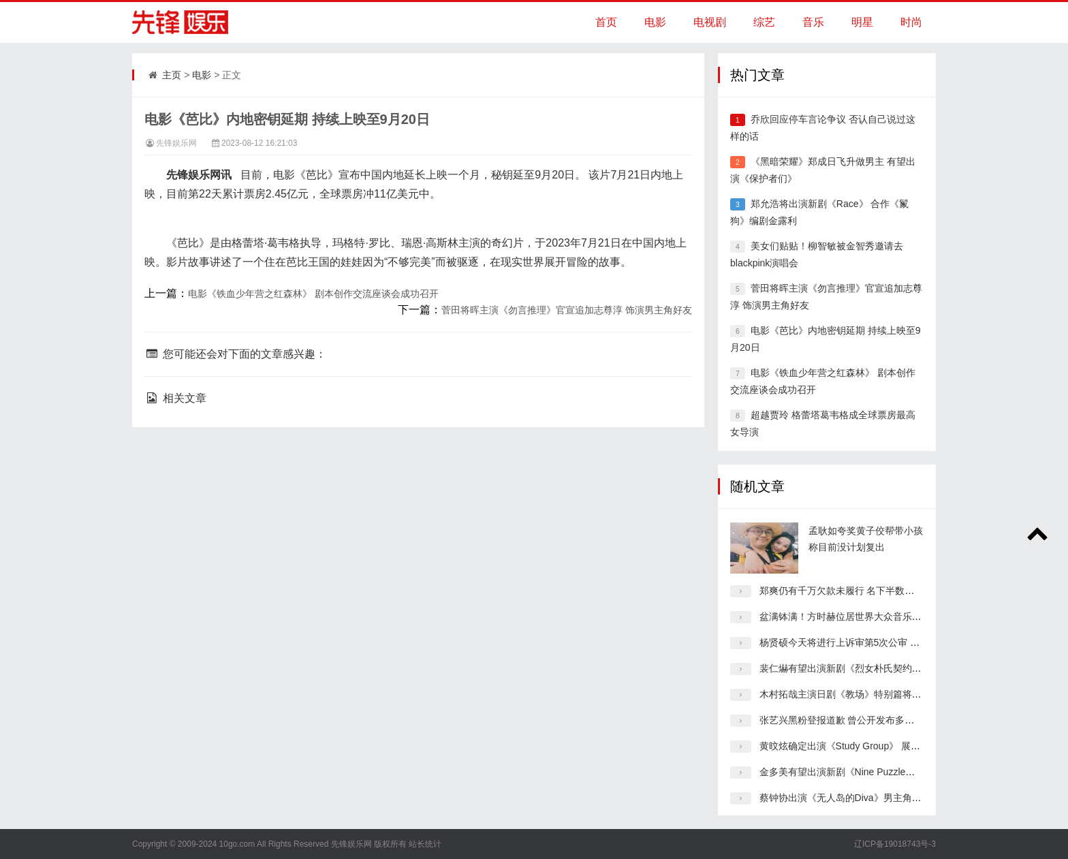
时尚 (911, 22)
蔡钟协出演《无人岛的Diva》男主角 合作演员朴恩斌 (870, 797)
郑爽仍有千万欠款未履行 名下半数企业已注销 (856, 590)
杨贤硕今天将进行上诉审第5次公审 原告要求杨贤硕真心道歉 (887, 642)
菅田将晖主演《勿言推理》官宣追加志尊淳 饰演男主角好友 (566, 309)
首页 (606, 22)
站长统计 (425, 844)
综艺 (764, 22)
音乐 (813, 22)
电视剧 (709, 22)
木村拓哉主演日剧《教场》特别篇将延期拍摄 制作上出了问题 (889, 694)
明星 (862, 22)
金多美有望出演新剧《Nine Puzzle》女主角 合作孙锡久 (876, 771)
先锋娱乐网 (176, 143)
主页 (171, 74)
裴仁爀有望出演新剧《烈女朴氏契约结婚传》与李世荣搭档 (883, 668)
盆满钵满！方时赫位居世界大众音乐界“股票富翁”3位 (870, 616)
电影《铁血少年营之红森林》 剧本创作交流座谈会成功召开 (313, 293)
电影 (655, 22)
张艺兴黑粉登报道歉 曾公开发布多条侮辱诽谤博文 (865, 720)
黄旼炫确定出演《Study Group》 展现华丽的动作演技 (873, 745)
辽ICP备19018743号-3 (895, 844)
